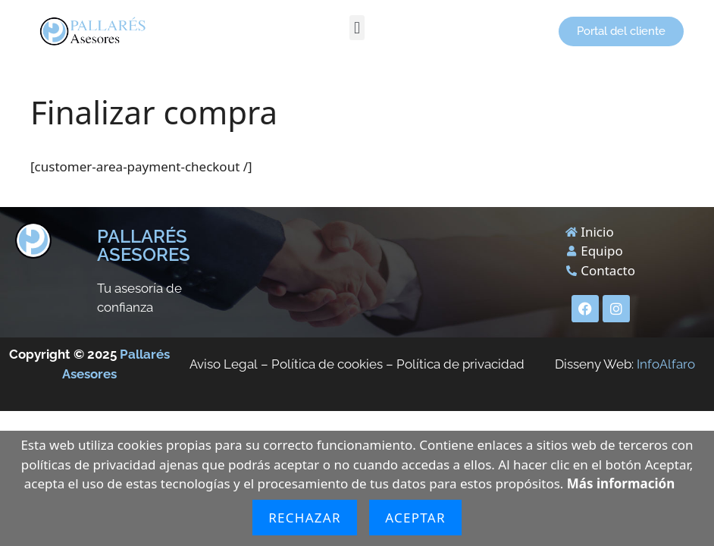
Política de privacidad (460, 364)
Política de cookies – (333, 364)
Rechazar (304, 517)
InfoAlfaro (666, 364)
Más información (621, 483)
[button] (356, 27)
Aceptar (415, 517)
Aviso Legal (223, 364)
